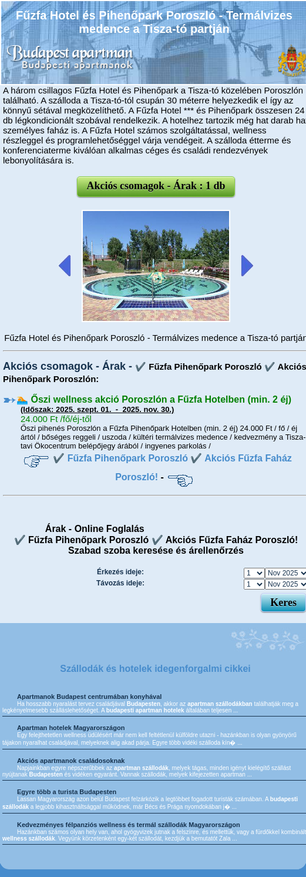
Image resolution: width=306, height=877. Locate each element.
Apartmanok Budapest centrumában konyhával (89, 696)
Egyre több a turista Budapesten (66, 791)
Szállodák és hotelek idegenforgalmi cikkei (155, 669)
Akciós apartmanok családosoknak (71, 760)
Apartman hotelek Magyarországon (71, 727)
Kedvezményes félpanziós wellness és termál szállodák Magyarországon (128, 824)
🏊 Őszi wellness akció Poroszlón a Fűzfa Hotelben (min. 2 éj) (153, 399)
